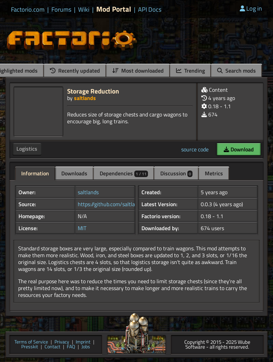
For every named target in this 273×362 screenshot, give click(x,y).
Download (239, 149)
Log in (251, 8)
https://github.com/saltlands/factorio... (122, 204)
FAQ (71, 347)
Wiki (83, 10)
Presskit (29, 347)
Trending (190, 70)
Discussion (176, 173)
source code (195, 149)
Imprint (83, 342)
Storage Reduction (93, 91)
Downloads (74, 173)
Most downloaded (138, 70)
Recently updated (75, 70)
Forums (61, 10)
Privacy (61, 342)
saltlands (85, 98)
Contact (52, 347)
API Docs (149, 10)
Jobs (86, 347)
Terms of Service (31, 342)
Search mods (236, 70)
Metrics (214, 173)
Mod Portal (113, 9)
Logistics (26, 149)
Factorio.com (28, 10)
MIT (82, 228)
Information (35, 173)
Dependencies (124, 173)
